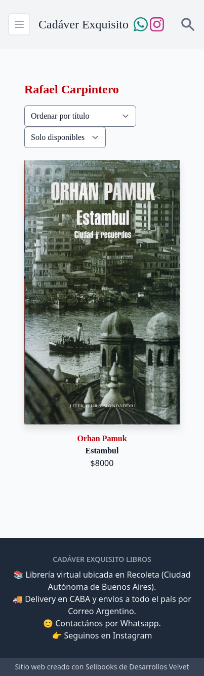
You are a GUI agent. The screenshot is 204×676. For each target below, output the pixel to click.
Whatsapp (139, 623)
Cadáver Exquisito (83, 24)
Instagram (132, 635)
